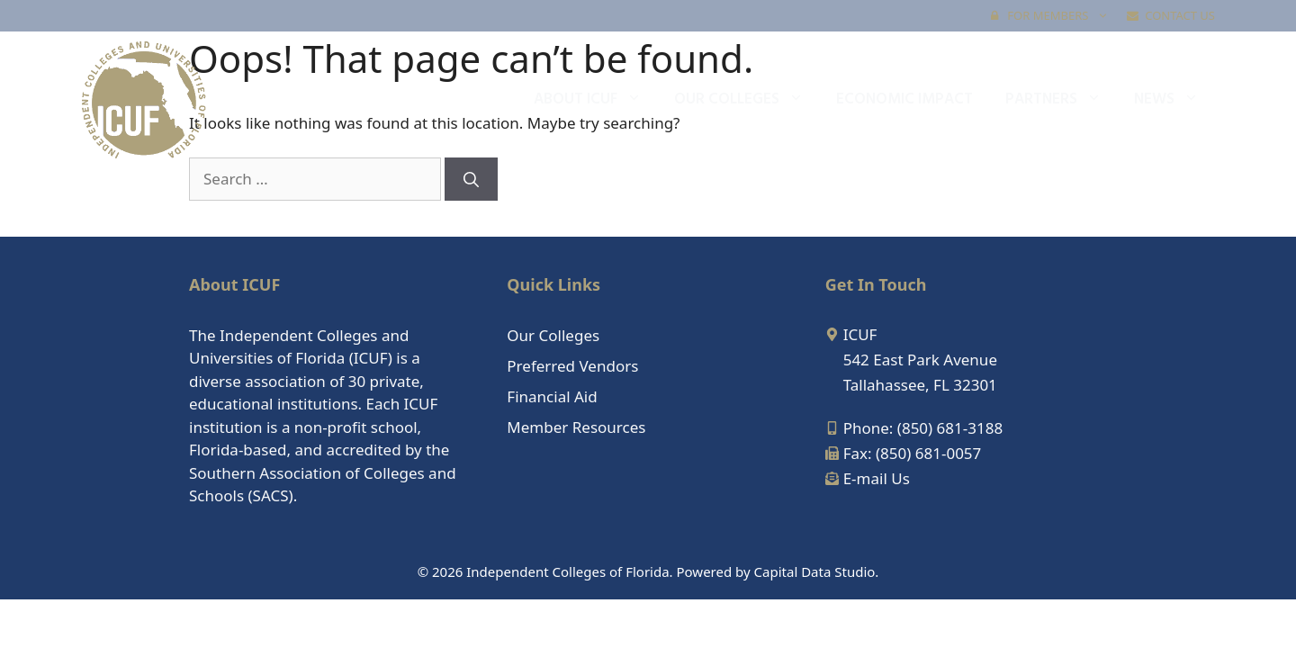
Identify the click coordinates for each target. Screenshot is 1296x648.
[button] (1103, 16)
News (1174, 99)
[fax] (903, 453)
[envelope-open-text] (867, 478)
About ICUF (596, 99)
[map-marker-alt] (851, 334)
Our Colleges (747, 99)
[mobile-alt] (914, 428)
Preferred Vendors (572, 366)
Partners (1061, 99)
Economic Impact (904, 99)
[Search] (471, 179)
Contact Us (1171, 15)
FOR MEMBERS (1054, 16)
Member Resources (576, 427)
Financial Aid (552, 396)
